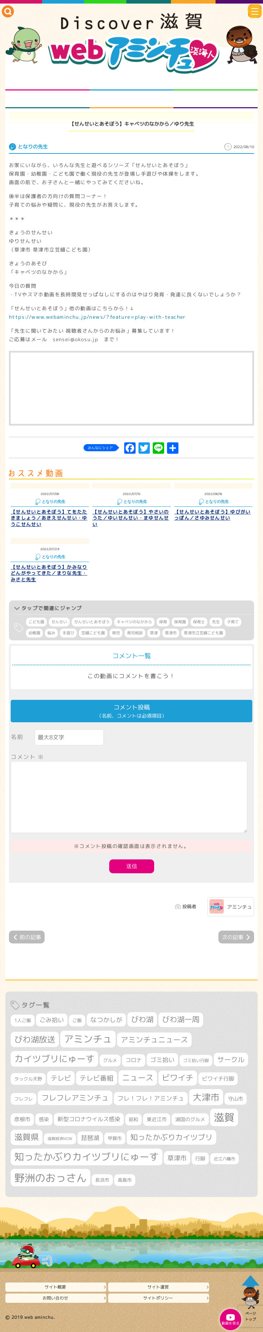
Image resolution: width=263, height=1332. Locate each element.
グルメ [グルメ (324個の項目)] (110, 1060)
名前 (17, 737)
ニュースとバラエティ (215, 99)
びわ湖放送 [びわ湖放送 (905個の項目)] (34, 1039)
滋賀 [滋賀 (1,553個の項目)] (224, 1117)
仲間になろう (215, 81)
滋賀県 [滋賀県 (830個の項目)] (26, 1137)
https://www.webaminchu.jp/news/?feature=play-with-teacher (97, 316)
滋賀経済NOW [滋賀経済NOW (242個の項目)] (59, 1138)
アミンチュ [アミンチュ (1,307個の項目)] (88, 1039)
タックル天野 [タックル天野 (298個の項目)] (28, 1079)
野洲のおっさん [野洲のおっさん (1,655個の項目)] (50, 1177)
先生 (216, 622)
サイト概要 (55, 1287)
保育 (163, 622)
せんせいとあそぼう (92, 622)
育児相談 (135, 633)
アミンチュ (239, 907)
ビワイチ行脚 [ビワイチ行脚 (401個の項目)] (218, 1078)
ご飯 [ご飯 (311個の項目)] (77, 1020)
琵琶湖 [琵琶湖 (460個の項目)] (90, 1138)
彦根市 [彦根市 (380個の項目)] (22, 1119)
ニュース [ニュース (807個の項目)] (137, 1077)
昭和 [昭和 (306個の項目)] (133, 1119)
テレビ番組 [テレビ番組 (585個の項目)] (96, 1078)
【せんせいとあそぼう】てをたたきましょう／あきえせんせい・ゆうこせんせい (49, 518)
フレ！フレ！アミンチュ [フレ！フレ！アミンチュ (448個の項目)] (150, 1098)
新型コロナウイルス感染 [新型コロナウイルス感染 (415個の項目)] (88, 1119)
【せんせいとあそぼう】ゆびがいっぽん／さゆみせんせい (212, 515)
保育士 (199, 622)
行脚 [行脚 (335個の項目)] (200, 1158)
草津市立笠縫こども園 (203, 633)
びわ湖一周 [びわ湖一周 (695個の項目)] (180, 1019)
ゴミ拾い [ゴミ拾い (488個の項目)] (162, 1059)
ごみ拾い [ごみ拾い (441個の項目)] (52, 1020)
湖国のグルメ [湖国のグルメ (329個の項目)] (190, 1119)
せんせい (59, 622)
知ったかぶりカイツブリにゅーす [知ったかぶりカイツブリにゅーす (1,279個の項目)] (86, 1157)
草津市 (171, 633)
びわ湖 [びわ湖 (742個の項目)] (142, 1019)
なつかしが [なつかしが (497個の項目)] (106, 1019)
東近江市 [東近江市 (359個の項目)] (157, 1119)
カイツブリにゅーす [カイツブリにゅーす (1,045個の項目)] (54, 1058)
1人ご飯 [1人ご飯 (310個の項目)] (22, 1020)
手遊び (68, 633)
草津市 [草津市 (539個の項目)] (177, 1157)
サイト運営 (158, 1287)
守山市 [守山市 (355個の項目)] (235, 1098)
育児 (116, 633)
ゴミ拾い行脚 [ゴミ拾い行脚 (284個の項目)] (196, 1060)
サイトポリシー (158, 1298)
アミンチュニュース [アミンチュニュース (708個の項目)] (154, 1039)
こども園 (36, 622)
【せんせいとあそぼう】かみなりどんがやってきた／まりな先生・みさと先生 (49, 573)
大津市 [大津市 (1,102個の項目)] (206, 1097)
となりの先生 (131, 81)
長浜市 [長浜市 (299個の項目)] (102, 1180)
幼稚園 (34, 633)
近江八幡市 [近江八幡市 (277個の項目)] (224, 1159)
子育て (233, 622)
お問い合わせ (55, 1298)
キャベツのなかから (134, 622)
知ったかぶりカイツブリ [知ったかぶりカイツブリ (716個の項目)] (171, 1137)
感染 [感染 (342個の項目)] (44, 1119)
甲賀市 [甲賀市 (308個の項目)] (115, 1138)
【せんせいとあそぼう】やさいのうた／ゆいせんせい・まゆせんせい (130, 518)
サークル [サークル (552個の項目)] (230, 1059)
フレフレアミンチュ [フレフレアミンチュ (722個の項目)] (75, 1097)
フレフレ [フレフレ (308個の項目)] (23, 1099)
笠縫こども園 (93, 633)
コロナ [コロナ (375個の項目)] (134, 1060)
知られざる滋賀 (47, 81)
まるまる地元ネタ (47, 99)
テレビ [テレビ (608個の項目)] (61, 1078)
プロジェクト (131, 99)
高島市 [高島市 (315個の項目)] (125, 1180)
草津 (154, 633)
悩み (51, 633)
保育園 (180, 622)
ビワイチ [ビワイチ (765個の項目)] (177, 1077)
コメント (27, 757)
